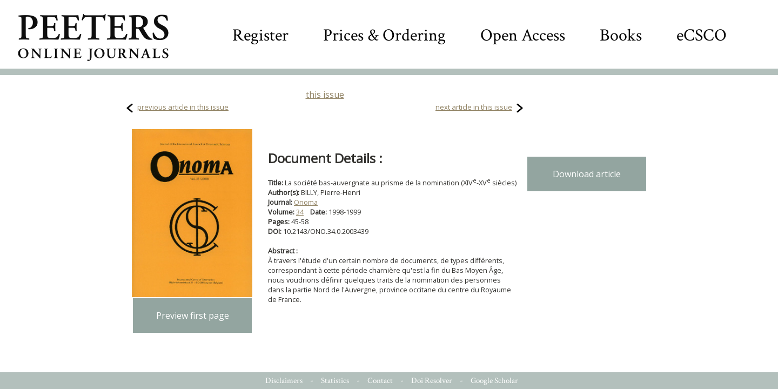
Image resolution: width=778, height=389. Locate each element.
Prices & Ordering (384, 35)
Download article (587, 174)
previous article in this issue (183, 107)
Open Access (522, 35)
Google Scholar (494, 380)
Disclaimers (284, 380)
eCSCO (701, 35)
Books (621, 35)
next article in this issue (473, 107)
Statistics (335, 380)
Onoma (306, 202)
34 (300, 212)
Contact (380, 380)
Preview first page (192, 315)
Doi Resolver (431, 380)
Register (260, 35)
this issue (325, 94)
